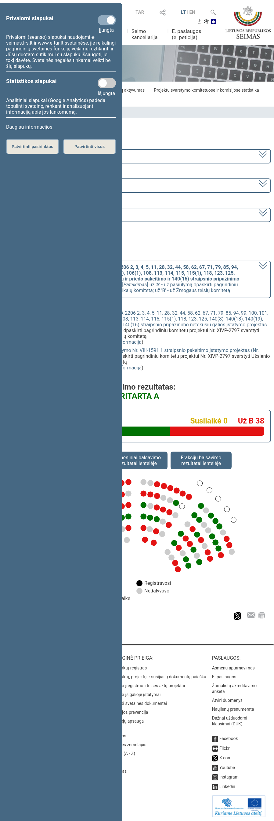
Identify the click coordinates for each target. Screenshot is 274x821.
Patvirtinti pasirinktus (32, 146)
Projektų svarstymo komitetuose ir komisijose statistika (206, 90)
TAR (139, 12)
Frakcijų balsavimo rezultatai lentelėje (201, 460)
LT (183, 12)
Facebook (228, 738)
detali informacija (123, 342)
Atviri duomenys (227, 700)
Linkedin (227, 786)
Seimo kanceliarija (145, 34)
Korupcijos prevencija (127, 712)
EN (192, 12)
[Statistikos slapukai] (107, 83)
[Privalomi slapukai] (107, 20)
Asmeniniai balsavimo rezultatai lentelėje (137, 460)
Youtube (227, 767)
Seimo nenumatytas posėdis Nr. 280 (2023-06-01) (60, 214)
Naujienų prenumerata (233, 709)
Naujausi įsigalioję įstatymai (133, 694)
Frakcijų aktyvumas (126, 90)
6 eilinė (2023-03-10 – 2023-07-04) (44, 185)
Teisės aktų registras (127, 667)
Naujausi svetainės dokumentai (137, 703)
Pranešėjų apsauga (125, 721)
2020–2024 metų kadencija (36, 156)
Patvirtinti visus (89, 146)
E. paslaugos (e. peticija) (186, 34)
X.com (225, 757)
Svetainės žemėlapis (126, 744)
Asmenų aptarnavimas (233, 667)
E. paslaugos (224, 676)
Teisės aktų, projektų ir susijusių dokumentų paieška (156, 676)
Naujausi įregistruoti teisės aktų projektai (146, 685)
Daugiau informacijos (29, 127)
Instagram (229, 777)
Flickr (224, 748)
